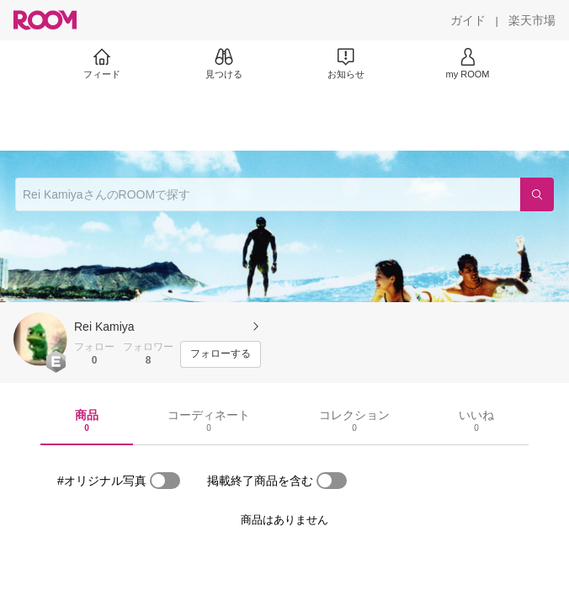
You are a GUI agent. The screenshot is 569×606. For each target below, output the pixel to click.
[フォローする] (220, 354)
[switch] (165, 480)
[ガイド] (468, 20)
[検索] (537, 194)
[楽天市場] (532, 20)
